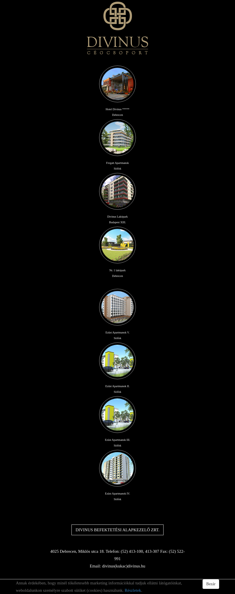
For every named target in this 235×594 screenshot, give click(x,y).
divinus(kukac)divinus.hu (123, 566)
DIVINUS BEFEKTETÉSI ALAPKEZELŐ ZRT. (117, 530)
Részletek (133, 590)
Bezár (211, 584)
